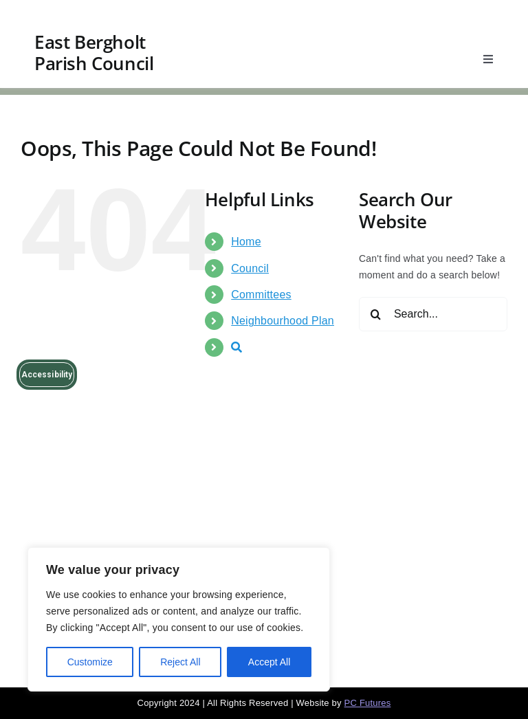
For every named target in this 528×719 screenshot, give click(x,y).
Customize (90, 661)
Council (250, 268)
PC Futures (367, 703)
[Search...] (433, 314)
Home (246, 241)
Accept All (269, 661)
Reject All (180, 661)
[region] (179, 619)
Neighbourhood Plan (282, 321)
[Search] (376, 314)
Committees (261, 294)
